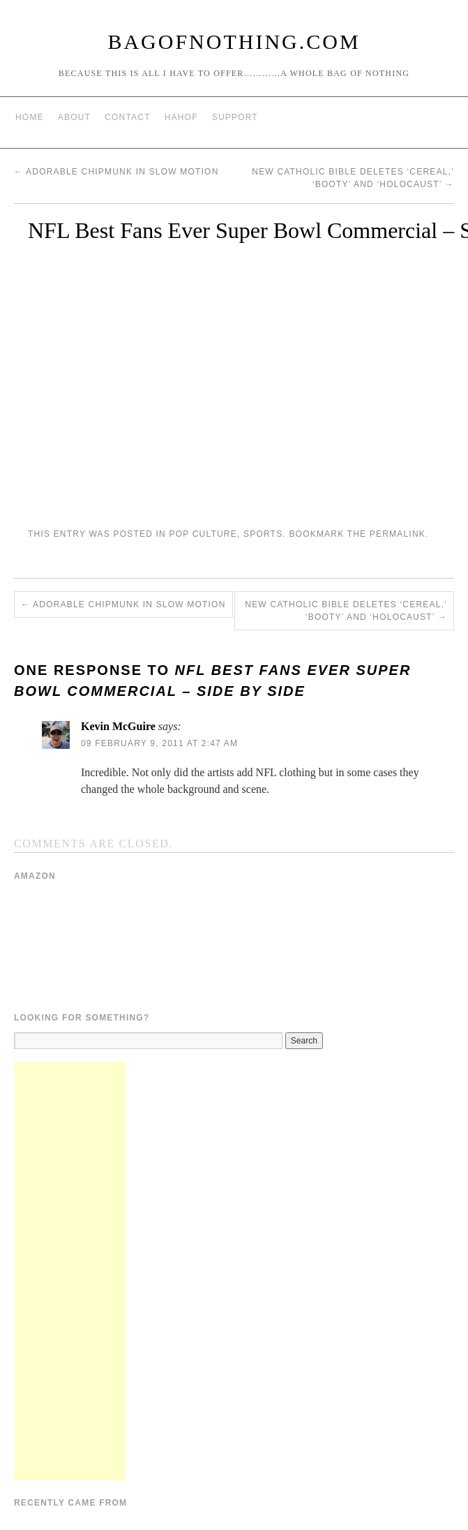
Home (29, 117)
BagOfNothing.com (233, 41)
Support (235, 117)
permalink (397, 534)
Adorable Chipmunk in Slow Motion (116, 172)
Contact (128, 117)
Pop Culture (202, 534)
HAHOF (181, 117)
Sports (262, 534)
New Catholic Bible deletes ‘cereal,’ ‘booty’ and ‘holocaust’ (346, 611)
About (74, 117)
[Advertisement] (70, 1271)
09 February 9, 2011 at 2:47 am (159, 743)
